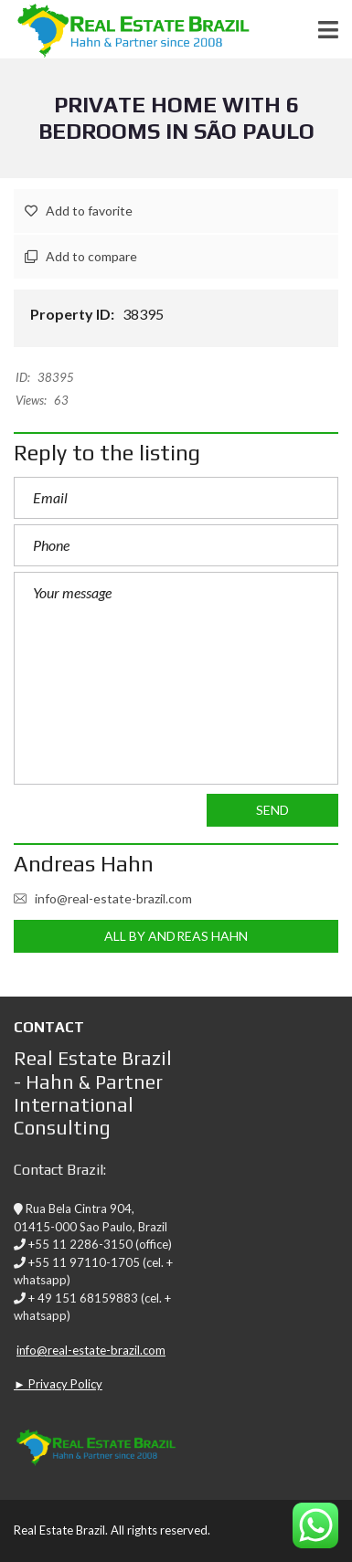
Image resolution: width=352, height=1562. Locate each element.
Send (272, 810)
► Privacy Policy (58, 1384)
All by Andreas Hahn (176, 936)
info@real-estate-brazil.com (103, 898)
